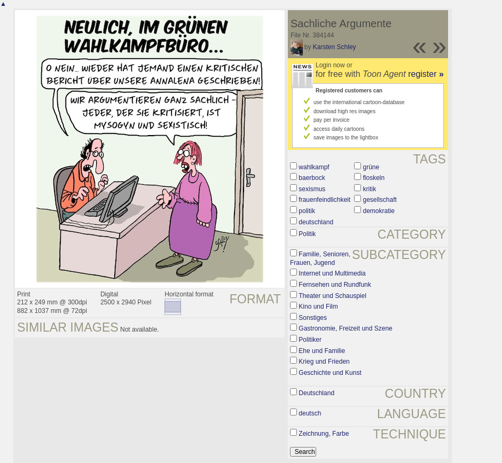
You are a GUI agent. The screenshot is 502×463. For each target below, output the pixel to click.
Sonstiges (313, 317)
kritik (370, 189)
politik (307, 211)
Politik (307, 234)
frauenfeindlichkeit (324, 199)
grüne (371, 167)
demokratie (379, 211)
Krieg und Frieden (324, 361)
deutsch (310, 413)
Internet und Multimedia (332, 273)
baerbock (312, 178)
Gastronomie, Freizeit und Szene (345, 328)
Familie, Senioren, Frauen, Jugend (320, 258)
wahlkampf (314, 167)
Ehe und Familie (322, 351)
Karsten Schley (334, 47)
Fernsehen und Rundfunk (335, 284)
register (426, 74)
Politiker (310, 339)
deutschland (316, 222)
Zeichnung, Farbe (324, 433)
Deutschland (316, 393)
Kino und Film (318, 306)
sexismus (312, 189)
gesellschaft (380, 199)
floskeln (374, 178)
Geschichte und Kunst (330, 372)
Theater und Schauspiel (332, 296)
